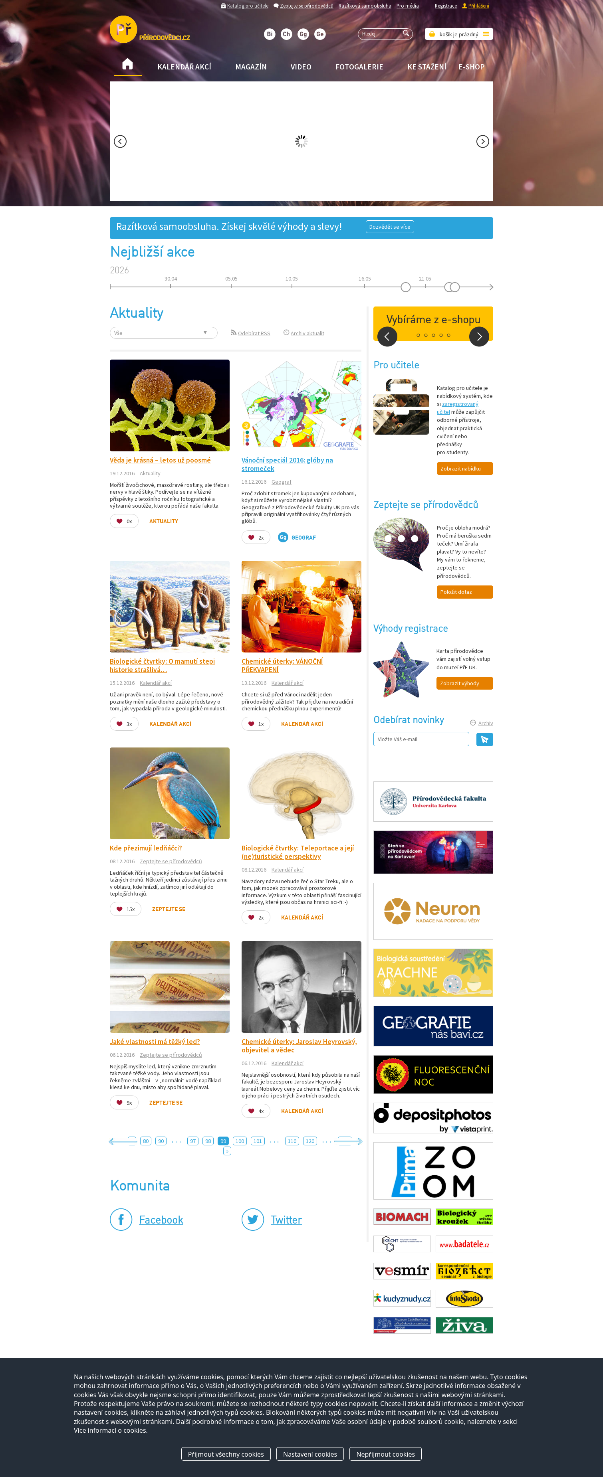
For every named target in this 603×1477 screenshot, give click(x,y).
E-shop (471, 66)
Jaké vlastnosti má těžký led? (155, 1041)
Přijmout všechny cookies (226, 1454)
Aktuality (150, 473)
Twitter (286, 1221)
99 (223, 1141)
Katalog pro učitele (247, 5)
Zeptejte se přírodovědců (306, 5)
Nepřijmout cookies (385, 1454)
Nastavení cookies (310, 1454)
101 (258, 1141)
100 (240, 1141)
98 (208, 1141)
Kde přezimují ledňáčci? (146, 848)
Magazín (251, 66)
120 (310, 1141)
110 (292, 1141)
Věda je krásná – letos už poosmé (160, 460)
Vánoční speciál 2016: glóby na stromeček (287, 464)
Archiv (485, 723)
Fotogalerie (359, 66)
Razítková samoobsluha (365, 5)
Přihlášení (478, 5)
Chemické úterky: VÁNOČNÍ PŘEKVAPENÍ (282, 665)
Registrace (446, 5)
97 (193, 1141)
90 (161, 1141)
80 (146, 1141)
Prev (120, 141)
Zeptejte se (168, 909)
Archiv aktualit (307, 333)
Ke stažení (426, 66)
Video (301, 66)
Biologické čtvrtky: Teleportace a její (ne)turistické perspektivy (298, 852)
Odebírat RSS (254, 333)
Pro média (408, 5)
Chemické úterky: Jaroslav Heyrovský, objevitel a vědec (299, 1045)
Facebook (161, 1221)
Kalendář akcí (184, 66)
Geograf (282, 481)
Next (482, 141)
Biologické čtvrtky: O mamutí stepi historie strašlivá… (162, 665)
